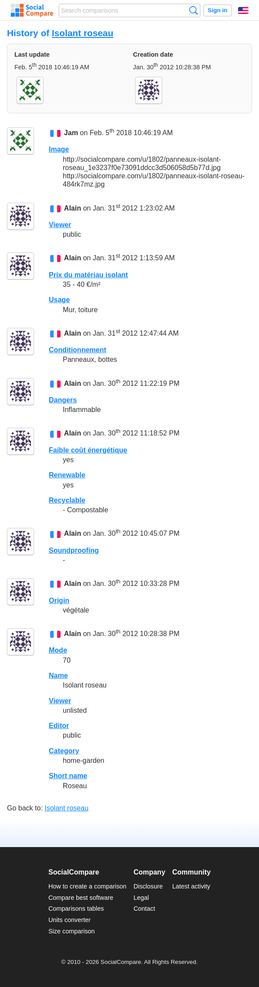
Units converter (69, 919)
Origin (59, 600)
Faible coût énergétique (88, 450)
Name (58, 675)
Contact (144, 908)
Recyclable (67, 500)
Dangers (63, 400)
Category (64, 751)
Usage (59, 299)
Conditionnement (77, 350)
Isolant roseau (82, 33)
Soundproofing (74, 550)
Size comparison (71, 931)
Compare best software (80, 897)
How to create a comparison (87, 886)
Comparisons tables (76, 908)
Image (59, 149)
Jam (71, 132)
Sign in (217, 10)
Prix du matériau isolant (88, 275)
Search (193, 10)
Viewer (60, 224)
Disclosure (148, 886)
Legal (141, 897)
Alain (72, 208)
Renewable (67, 475)
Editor (59, 725)
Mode (58, 650)
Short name (68, 775)
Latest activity (191, 886)
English (243, 10)
